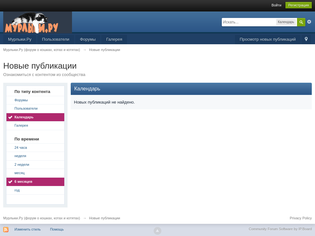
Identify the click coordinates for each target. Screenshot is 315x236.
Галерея (114, 39)
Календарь (23, 117)
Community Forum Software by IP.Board (280, 229)
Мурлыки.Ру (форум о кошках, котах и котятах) (41, 218)
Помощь (57, 229)
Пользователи (55, 39)
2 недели (21, 164)
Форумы (88, 39)
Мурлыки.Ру (20, 39)
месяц (19, 173)
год (17, 190)
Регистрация (298, 5)
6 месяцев (23, 181)
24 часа (20, 147)
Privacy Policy (301, 218)
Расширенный (309, 21)
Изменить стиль (27, 229)
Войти (277, 5)
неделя (20, 156)
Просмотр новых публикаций (268, 39)
